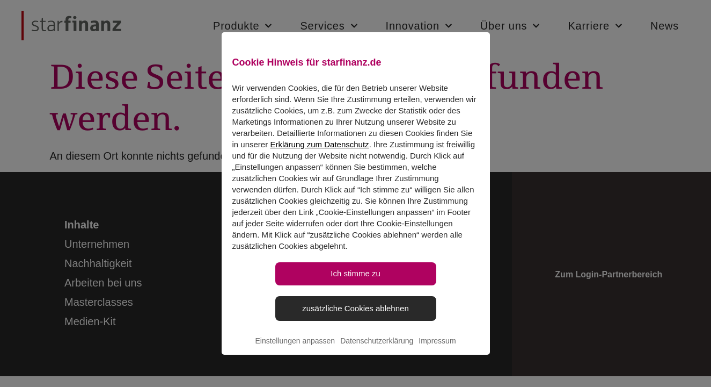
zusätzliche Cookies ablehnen (355, 319)
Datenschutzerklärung (376, 352)
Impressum (437, 352)
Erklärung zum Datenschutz (319, 156)
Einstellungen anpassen (295, 352)
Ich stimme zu (355, 285)
